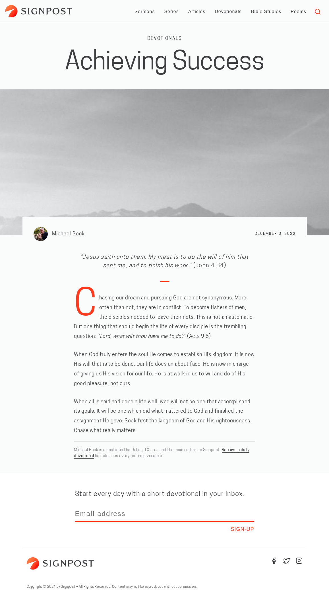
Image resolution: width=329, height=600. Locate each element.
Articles (196, 11)
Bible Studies (266, 11)
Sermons (145, 11)
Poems (298, 11)
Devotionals (228, 11)
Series (171, 11)
